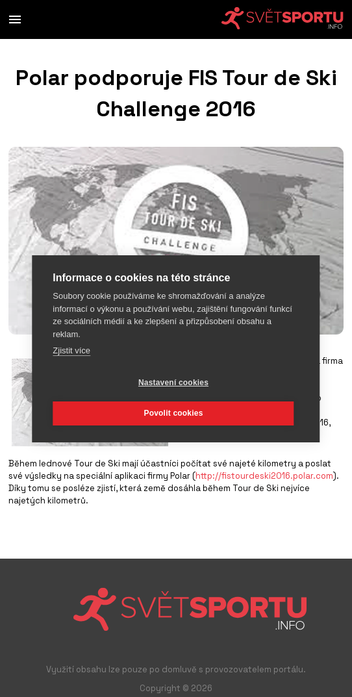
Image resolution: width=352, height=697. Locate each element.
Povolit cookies (173, 413)
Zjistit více (71, 350)
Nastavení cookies (173, 382)
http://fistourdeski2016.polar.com (264, 475)
